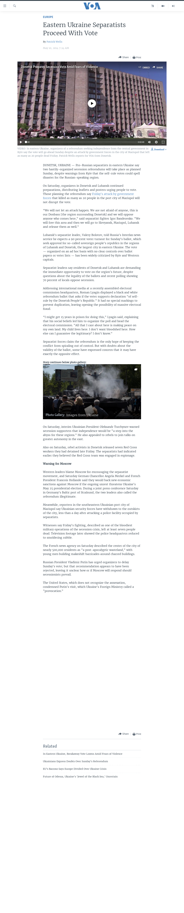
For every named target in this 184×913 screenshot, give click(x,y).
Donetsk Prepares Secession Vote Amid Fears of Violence (59, 67)
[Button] (123, 57)
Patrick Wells (54, 41)
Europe (48, 17)
